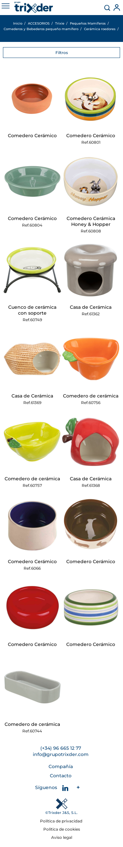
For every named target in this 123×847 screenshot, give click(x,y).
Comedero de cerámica (90, 396)
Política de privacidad (61, 821)
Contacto (61, 776)
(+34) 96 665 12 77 (60, 748)
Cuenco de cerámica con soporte (32, 310)
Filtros (61, 52)
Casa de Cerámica (91, 307)
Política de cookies (61, 829)
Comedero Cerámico (32, 135)
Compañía (61, 766)
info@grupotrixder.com (61, 754)
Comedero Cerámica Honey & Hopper (91, 221)
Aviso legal (61, 837)
